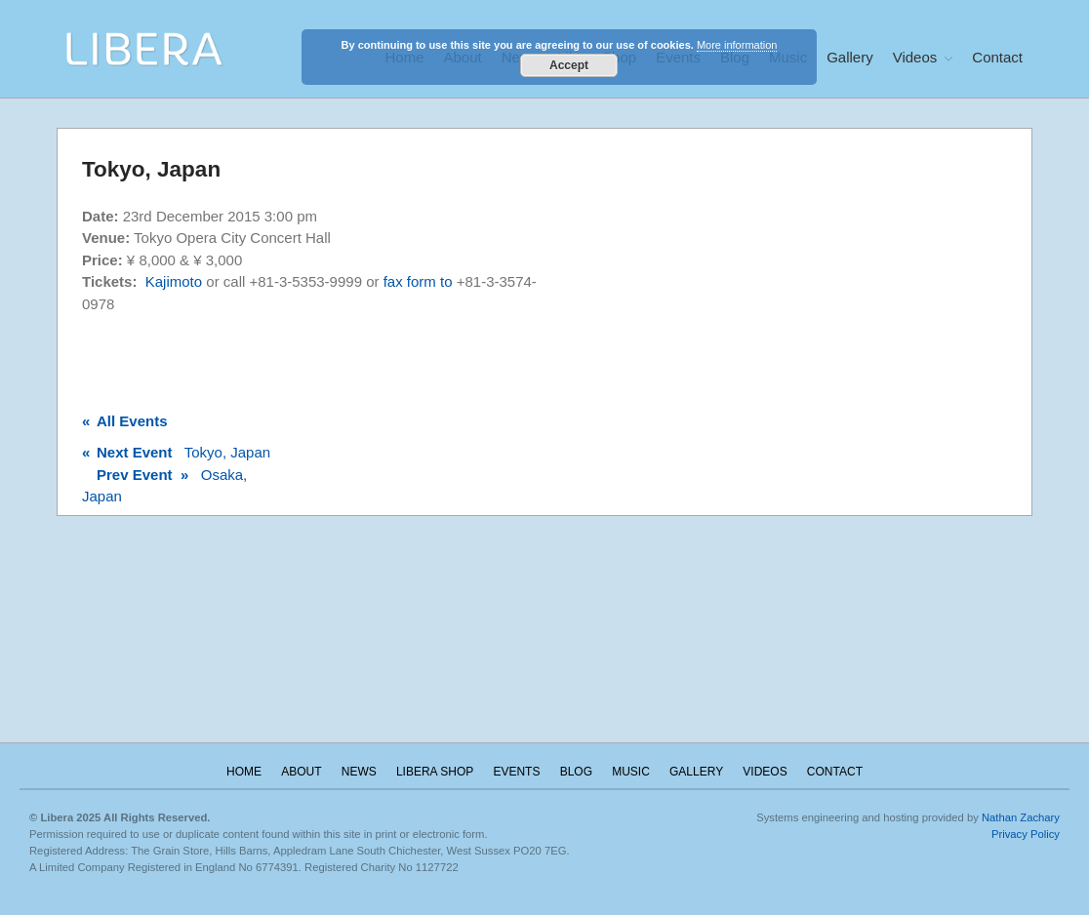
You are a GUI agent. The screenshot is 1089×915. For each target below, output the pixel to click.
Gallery (850, 57)
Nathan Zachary (1021, 817)
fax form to (420, 281)
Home (244, 771)
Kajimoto (173, 281)
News (359, 771)
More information (737, 45)
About (301, 771)
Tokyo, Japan (176, 452)
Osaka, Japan (164, 485)
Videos (915, 57)
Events (516, 771)
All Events (125, 421)
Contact (997, 57)
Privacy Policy (1025, 834)
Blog (576, 771)
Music (631, 771)
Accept (568, 65)
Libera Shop (434, 771)
